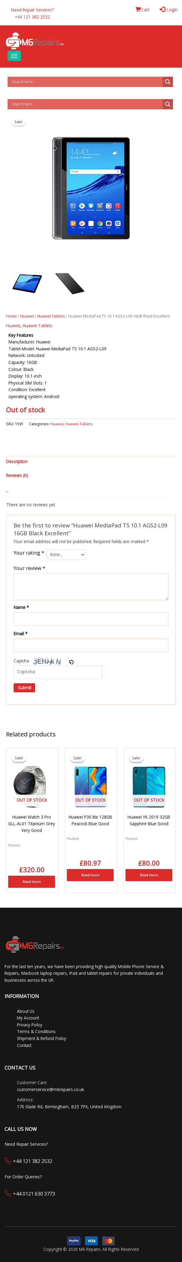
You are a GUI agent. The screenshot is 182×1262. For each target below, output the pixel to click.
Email (21, 633)
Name (21, 607)
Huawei (27, 316)
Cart (142, 9)
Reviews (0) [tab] (17, 475)
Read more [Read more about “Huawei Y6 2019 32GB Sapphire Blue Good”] (149, 875)
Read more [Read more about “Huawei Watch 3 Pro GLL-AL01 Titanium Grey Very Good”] (32, 881)
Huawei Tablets (51, 316)
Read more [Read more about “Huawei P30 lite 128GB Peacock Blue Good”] (90, 875)
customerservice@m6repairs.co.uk (50, 1089)
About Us (25, 1011)
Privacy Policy (29, 1025)
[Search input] (86, 82)
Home (11, 316)
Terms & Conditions (36, 1031)
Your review (29, 568)
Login (169, 9)
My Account (28, 1018)
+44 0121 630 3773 (34, 1193)
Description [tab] (17, 461)
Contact (24, 1045)
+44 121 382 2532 (32, 1161)
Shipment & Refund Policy (41, 1038)
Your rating (29, 552)
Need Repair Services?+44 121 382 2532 (32, 13)
